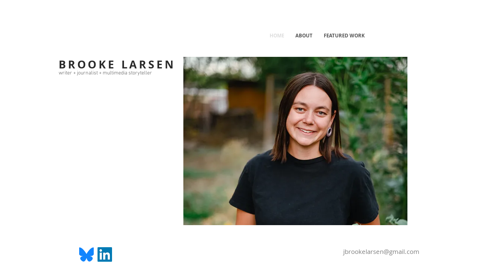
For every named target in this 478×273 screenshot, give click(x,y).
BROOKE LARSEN (117, 64)
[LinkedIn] (104, 254)
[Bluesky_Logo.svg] (86, 254)
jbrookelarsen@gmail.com (381, 251)
